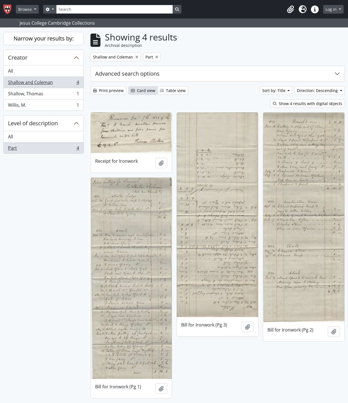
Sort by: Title (274, 90)
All (10, 71)
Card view (143, 90)
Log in (332, 9)
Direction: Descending (318, 90)
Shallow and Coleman (43, 83)
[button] (290, 9)
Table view (173, 90)
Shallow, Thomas (43, 95)
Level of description (33, 123)
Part (43, 149)
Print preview (108, 90)
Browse (25, 9)
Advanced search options (127, 73)
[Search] (114, 9)
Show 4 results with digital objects (307, 103)
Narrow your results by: (44, 38)
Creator (17, 57)
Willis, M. (43, 106)
